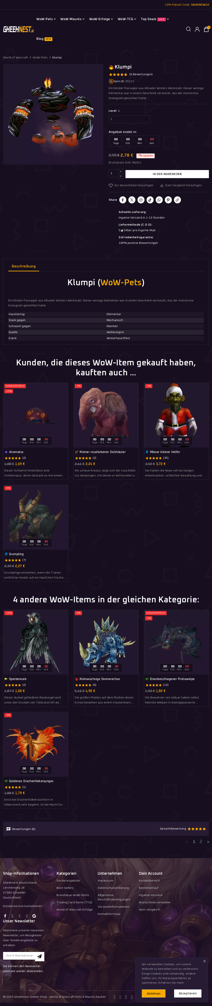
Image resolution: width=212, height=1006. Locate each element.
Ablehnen (155, 993)
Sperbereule (15, 679)
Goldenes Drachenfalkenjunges (29, 781)
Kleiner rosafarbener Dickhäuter (100, 452)
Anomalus (14, 452)
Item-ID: (117, 81)
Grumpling (14, 554)
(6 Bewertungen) (141, 74)
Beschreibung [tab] (24, 266)
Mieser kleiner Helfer (162, 452)
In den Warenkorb (167, 174)
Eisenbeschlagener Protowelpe (170, 679)
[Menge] (114, 174)
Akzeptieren (186, 993)
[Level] (129, 119)
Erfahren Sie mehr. (171, 981)
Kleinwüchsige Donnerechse (97, 679)
